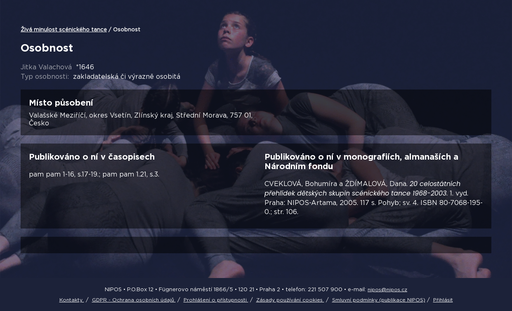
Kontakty (71, 299)
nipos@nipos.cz (387, 289)
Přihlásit (443, 299)
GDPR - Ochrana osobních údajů (134, 299)
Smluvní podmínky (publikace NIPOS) (378, 299)
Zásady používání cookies (290, 299)
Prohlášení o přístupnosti (216, 299)
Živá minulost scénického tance (64, 29)
